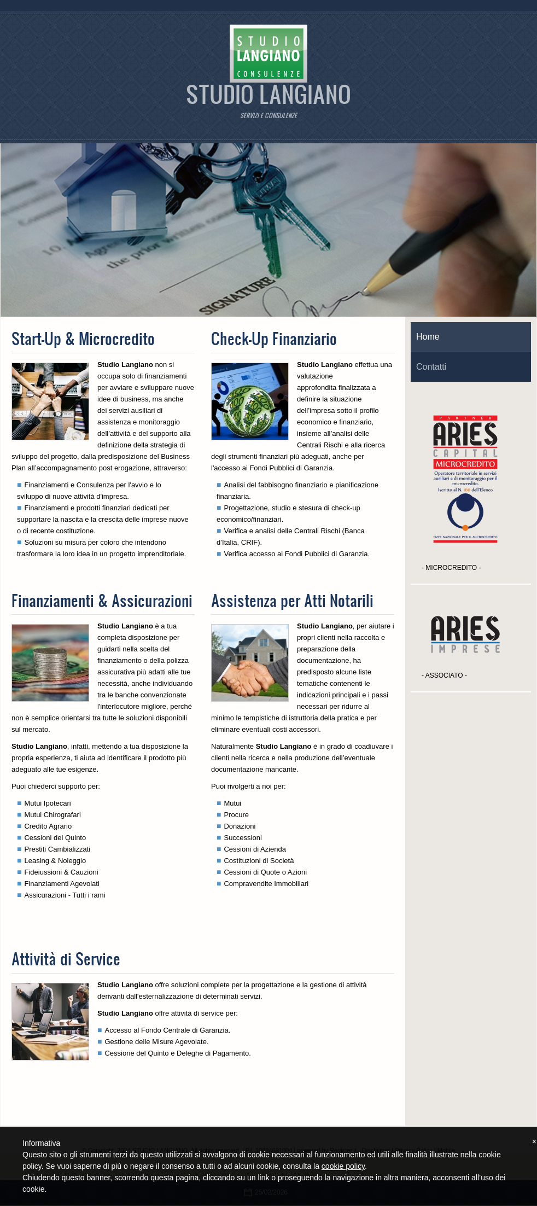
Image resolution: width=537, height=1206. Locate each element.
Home (428, 336)
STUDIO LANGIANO (268, 93)
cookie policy (343, 1166)
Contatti (431, 366)
